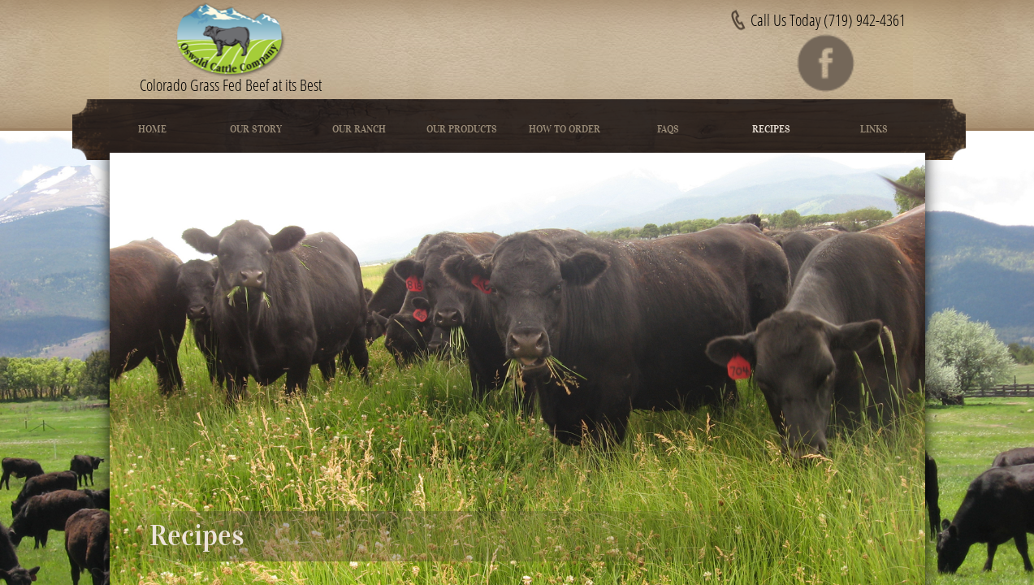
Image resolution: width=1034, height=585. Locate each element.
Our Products (461, 129)
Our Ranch (359, 129)
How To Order (564, 129)
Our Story (256, 129)
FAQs (668, 129)
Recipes (771, 129)
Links (874, 129)
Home (152, 129)
